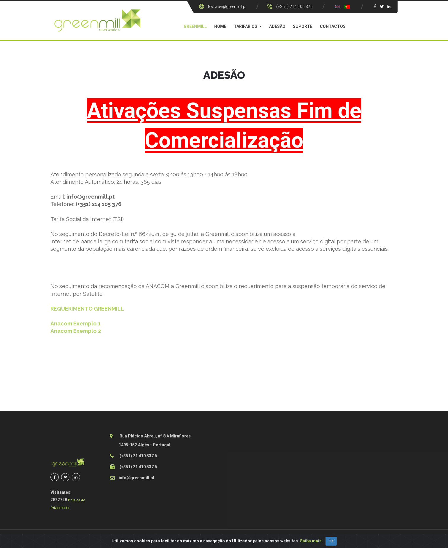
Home (220, 26)
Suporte (302, 26)
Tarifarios (245, 26)
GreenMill (195, 26)
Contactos (333, 26)
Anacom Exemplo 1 (75, 323)
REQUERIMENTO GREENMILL (87, 309)
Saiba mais (311, 541)
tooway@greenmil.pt (227, 6)
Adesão (277, 26)
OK (331, 541)
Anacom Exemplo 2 (75, 331)
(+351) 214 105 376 (294, 6)
